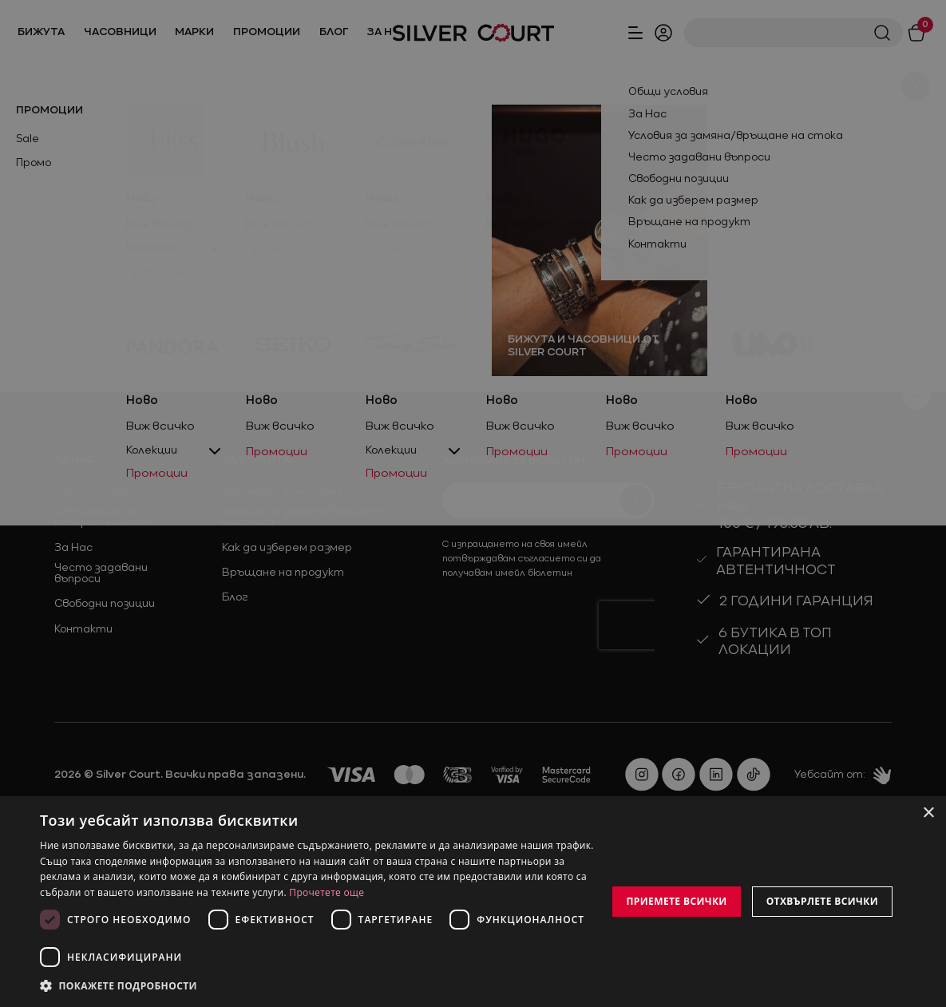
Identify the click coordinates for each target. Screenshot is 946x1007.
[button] (319, 985)
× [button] (928, 813)
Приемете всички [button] (676, 901)
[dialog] (473, 901)
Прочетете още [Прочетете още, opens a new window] (326, 892)
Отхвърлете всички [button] (822, 901)
